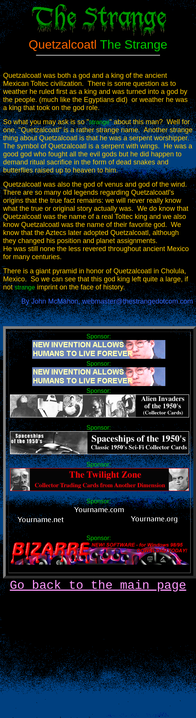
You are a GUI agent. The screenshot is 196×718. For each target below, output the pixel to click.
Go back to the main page (98, 585)
